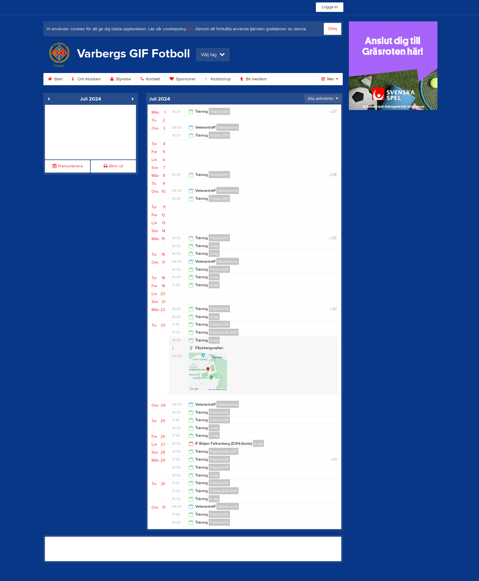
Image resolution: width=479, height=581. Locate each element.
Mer (329, 79)
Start (55, 79)
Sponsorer (183, 79)
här (190, 29)
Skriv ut (113, 166)
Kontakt (150, 79)
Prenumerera (67, 166)
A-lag (214, 245)
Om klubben (86, 79)
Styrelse (120, 79)
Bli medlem (253, 79)
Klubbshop (218, 79)
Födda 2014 (219, 324)
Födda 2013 (219, 111)
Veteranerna (228, 127)
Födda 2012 (219, 459)
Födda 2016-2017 (223, 332)
